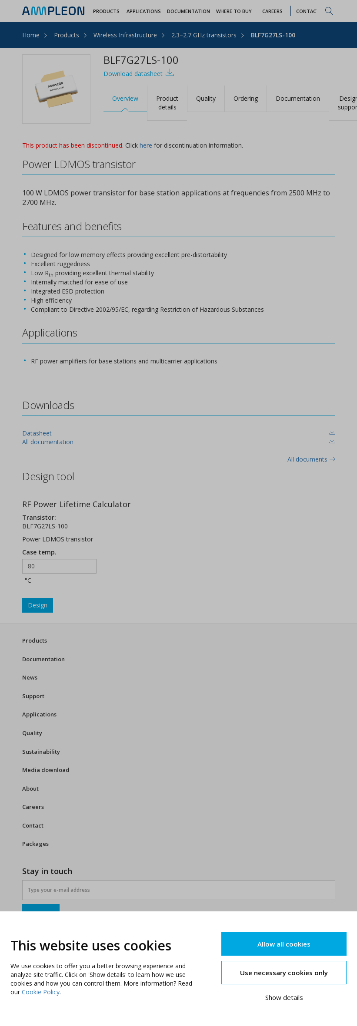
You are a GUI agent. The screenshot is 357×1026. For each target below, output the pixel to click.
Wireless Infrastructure (125, 35)
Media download (46, 770)
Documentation (43, 659)
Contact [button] (308, 11)
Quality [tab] (206, 98)
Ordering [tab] (246, 98)
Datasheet (37, 433)
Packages (35, 844)
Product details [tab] (167, 102)
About (30, 788)
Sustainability (41, 751)
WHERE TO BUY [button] (234, 11)
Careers (33, 807)
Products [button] (106, 11)
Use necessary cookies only (284, 972)
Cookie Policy (41, 992)
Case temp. (39, 552)
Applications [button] (144, 11)
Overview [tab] (125, 98)
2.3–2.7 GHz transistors (204, 35)
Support (33, 696)
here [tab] (146, 145)
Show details (284, 997)
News (29, 677)
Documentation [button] (188, 11)
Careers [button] (272, 11)
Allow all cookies (283, 944)
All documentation (47, 442)
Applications (39, 714)
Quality (32, 733)
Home (31, 35)
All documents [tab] (311, 459)
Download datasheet (138, 73)
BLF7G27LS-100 (273, 35)
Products (66, 35)
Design (37, 605)
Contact (32, 825)
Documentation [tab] (298, 98)
